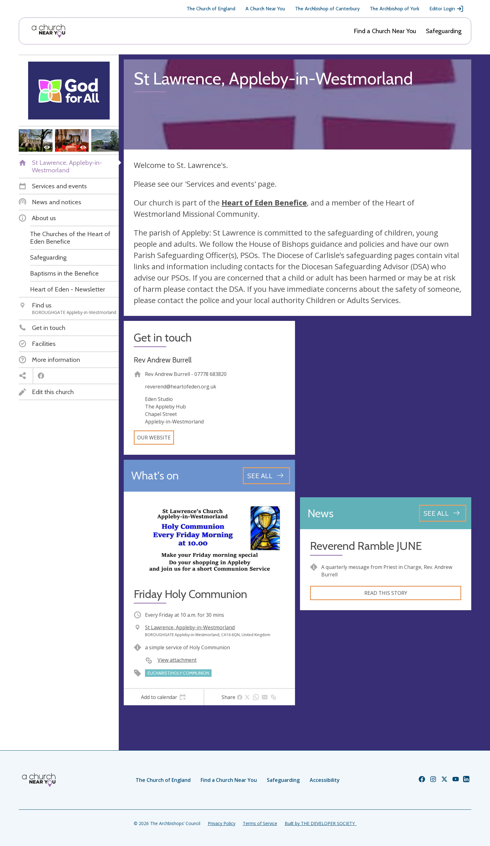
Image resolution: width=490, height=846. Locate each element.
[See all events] (266, 475)
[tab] (163, 697)
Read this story (385, 593)
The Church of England (211, 9)
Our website (154, 437)
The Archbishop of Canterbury (327, 9)
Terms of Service (260, 823)
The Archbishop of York (394, 9)
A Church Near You (265, 9)
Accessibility (325, 780)
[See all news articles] (442, 513)
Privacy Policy (221, 823)
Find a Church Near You (385, 31)
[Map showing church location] (385, 406)
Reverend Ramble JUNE (366, 546)
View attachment (177, 659)
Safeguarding (444, 31)
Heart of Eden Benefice (264, 202)
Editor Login (446, 9)
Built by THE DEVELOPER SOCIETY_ (321, 823)
